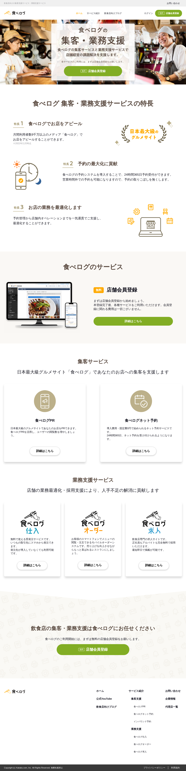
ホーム (79, 13)
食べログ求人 (140, 751)
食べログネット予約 (143, 714)
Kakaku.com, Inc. (23, 768)
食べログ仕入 (140, 737)
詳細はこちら (133, 321)
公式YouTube (104, 698)
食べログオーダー (142, 744)
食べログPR (139, 706)
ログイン (148, 13)
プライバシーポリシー (154, 767)
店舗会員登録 (168, 13)
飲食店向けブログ (113, 13)
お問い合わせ (173, 3)
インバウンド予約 (142, 721)
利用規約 (175, 767)
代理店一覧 (171, 706)
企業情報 (170, 698)
